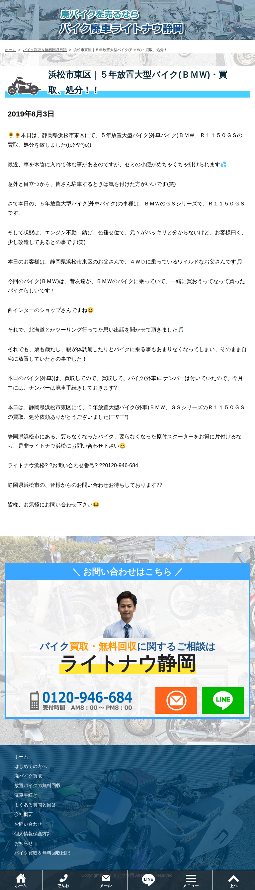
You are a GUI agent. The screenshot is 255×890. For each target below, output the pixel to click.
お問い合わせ (28, 824)
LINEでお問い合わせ (223, 700)
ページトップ (233, 880)
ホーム (10, 50)
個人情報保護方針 (32, 833)
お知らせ (23, 843)
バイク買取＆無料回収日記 (45, 50)
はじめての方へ (30, 766)
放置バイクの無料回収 (37, 785)
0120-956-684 (81, 700)
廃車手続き (26, 795)
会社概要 (23, 814)
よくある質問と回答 (35, 804)
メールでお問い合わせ (176, 700)
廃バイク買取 (28, 776)
